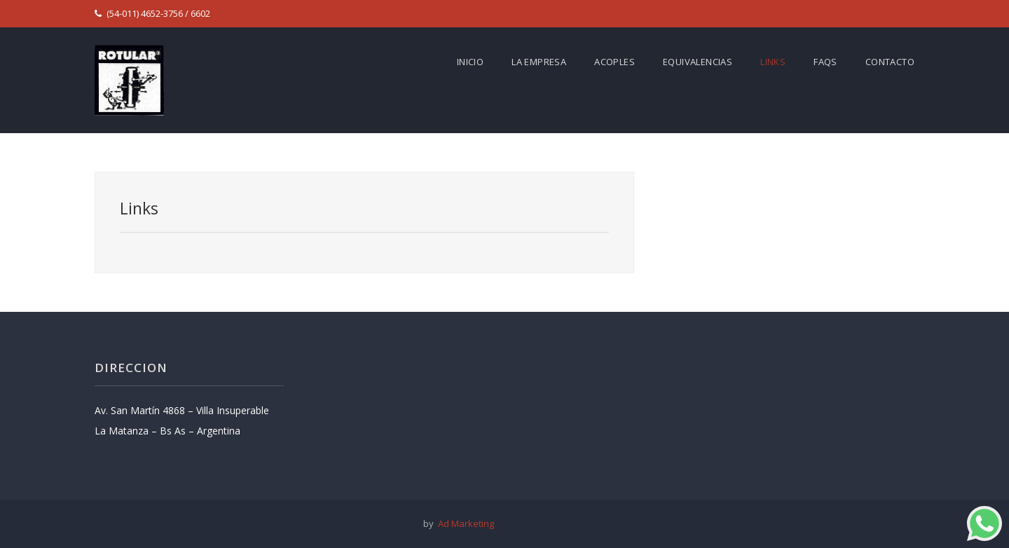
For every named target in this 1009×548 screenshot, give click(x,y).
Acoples (614, 61)
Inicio (470, 61)
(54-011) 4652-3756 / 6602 (152, 13)
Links (772, 61)
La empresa (539, 61)
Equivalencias (697, 61)
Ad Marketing (464, 523)
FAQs (825, 61)
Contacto (889, 61)
